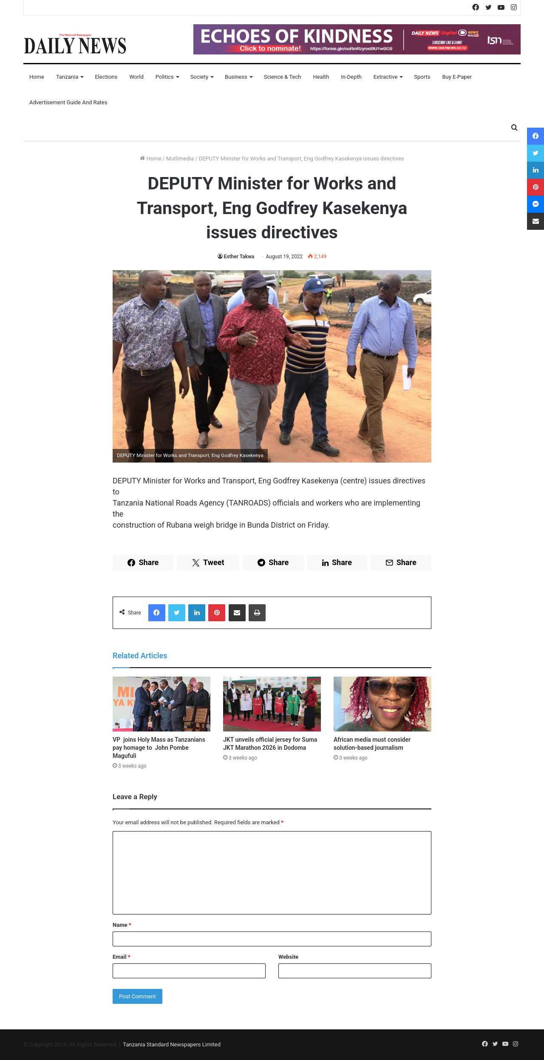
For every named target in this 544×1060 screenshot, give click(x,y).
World (136, 77)
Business (236, 77)
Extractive (386, 77)
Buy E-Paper (456, 77)
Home (36, 77)
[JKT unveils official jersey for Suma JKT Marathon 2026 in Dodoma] (272, 704)
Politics (165, 77)
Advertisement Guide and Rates (68, 102)
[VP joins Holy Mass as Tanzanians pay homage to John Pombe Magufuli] (161, 704)
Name (122, 925)
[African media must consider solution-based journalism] (382, 704)
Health (321, 77)
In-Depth (351, 77)
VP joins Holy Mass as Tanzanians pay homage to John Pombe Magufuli (159, 747)
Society (199, 77)
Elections (106, 77)
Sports (422, 77)
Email (121, 957)
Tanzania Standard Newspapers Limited (172, 1044)
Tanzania (67, 77)
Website (288, 957)
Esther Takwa (239, 257)
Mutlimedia (180, 158)
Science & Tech (282, 77)
